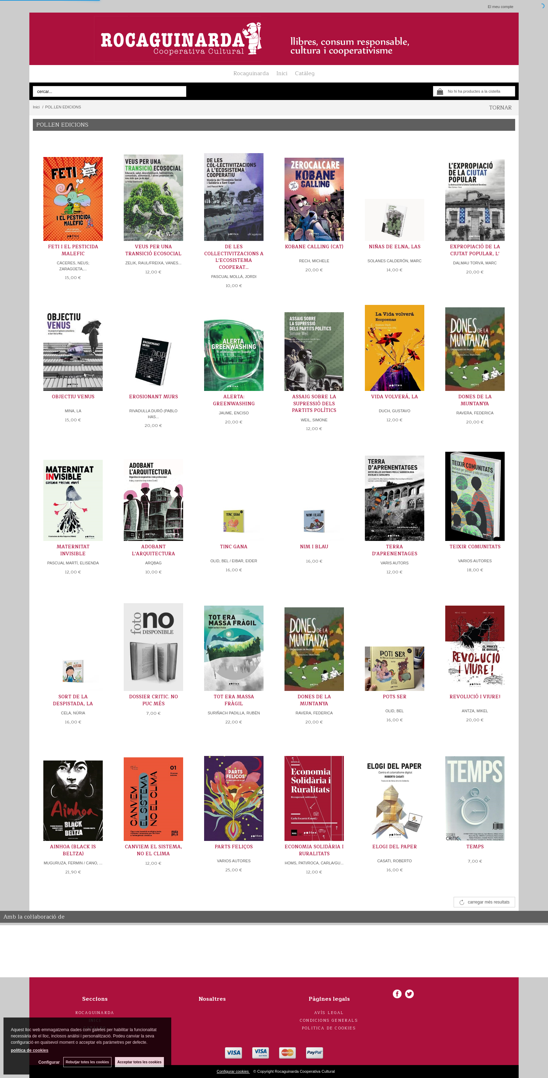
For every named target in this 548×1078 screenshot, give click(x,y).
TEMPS (475, 847)
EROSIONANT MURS (153, 397)
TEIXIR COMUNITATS (474, 547)
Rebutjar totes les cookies (87, 1062)
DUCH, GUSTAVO (394, 411)
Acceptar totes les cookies (139, 1062)
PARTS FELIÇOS (234, 847)
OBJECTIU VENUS (73, 397)
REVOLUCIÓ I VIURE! (474, 697)
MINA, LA (73, 411)
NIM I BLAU (314, 547)
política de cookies (29, 1050)
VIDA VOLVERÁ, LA (394, 397)
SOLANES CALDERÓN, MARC (395, 261)
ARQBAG (153, 563)
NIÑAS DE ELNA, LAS (394, 247)
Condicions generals (329, 1020)
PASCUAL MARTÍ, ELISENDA (73, 563)
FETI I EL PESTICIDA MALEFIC (73, 250)
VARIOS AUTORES (475, 561)
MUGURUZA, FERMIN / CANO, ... (73, 863)
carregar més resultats (489, 902)
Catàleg (305, 73)
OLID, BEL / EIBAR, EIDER (233, 561)
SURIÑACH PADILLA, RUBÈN (234, 713)
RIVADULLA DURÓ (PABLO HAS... (153, 414)
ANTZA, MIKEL (475, 711)
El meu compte (500, 7)
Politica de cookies (329, 1028)
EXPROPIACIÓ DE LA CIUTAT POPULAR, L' (475, 250)
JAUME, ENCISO (234, 413)
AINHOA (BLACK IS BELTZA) (73, 850)
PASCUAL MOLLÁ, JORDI (234, 276)
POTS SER (394, 697)
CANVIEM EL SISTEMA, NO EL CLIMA (153, 850)
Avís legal (329, 1012)
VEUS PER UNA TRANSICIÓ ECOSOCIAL (153, 250)
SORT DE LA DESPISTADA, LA (73, 700)
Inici (281, 73)
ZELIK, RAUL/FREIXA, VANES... (153, 263)
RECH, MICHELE (314, 261)
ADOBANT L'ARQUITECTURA (153, 550)
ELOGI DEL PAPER (394, 847)
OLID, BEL (394, 711)
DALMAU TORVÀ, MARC (475, 263)
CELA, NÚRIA (73, 713)
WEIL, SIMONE (314, 420)
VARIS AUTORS (395, 563)
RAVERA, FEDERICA (474, 413)
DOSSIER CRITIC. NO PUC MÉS (153, 700)
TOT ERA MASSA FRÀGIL (234, 700)
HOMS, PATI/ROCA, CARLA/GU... (314, 863)
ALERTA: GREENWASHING (234, 400)
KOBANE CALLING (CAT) (314, 247)
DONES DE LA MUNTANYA (475, 400)
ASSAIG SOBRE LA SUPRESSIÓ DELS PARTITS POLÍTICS (314, 403)
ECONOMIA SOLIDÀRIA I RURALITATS (314, 850)
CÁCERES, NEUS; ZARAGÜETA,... (73, 266)
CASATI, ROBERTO (394, 861)
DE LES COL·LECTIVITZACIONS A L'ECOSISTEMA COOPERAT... (234, 257)
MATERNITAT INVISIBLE (73, 550)
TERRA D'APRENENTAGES (394, 550)
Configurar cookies (233, 1071)
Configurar (49, 1062)
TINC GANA (233, 547)
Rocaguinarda (251, 73)
